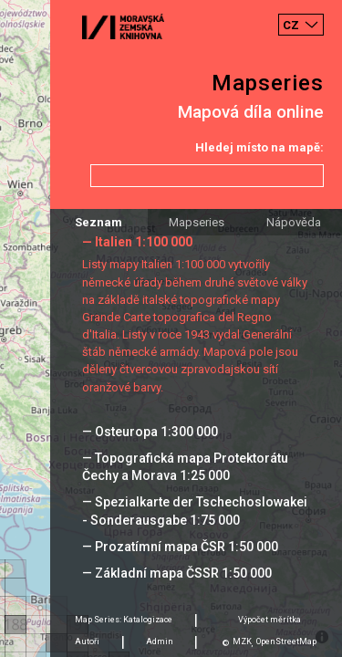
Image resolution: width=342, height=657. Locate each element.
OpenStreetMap (286, 641)
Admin (159, 641)
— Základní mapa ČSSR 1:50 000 (177, 573)
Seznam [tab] (98, 222)
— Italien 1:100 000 (137, 242)
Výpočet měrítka (269, 619)
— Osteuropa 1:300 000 (150, 431)
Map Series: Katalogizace (123, 619)
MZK (242, 641)
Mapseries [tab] (196, 222)
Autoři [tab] (87, 641)
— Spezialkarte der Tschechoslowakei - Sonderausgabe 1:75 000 (194, 511)
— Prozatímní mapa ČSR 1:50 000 (180, 546)
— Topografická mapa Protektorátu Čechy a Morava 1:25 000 (185, 467)
